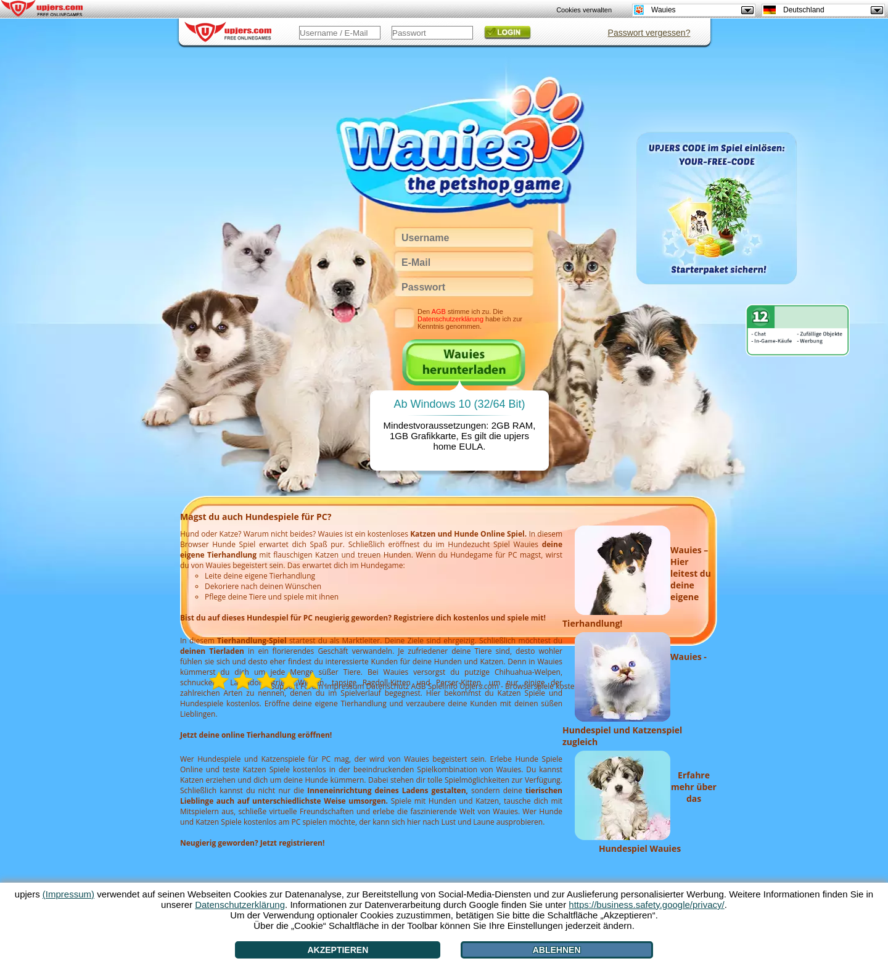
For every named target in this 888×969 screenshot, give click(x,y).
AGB (439, 311)
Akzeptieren (337, 950)
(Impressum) (68, 894)
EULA (471, 446)
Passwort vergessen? (649, 33)
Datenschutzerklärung (450, 319)
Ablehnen (557, 950)
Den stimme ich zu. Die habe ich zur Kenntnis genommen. (469, 319)
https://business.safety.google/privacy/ (646, 904)
